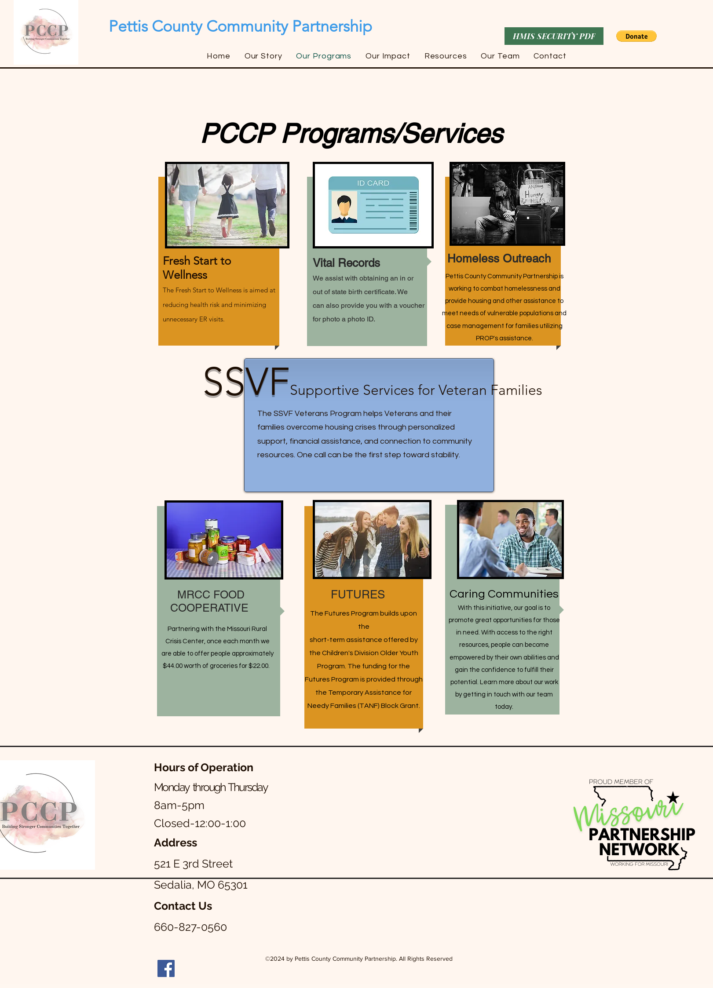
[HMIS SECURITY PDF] (554, 36)
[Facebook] (166, 968)
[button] (636, 36)
